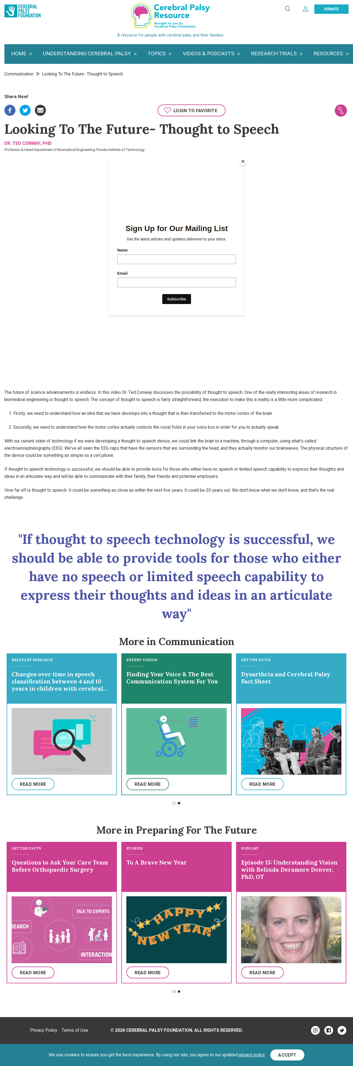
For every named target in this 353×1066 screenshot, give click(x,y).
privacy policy (252, 1055)
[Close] (243, 161)
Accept (287, 1055)
